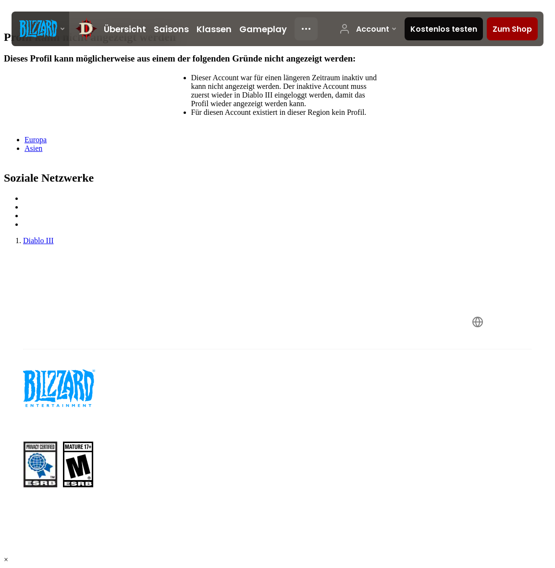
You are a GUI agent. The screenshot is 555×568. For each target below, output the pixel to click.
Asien (33, 148)
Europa (36, 140)
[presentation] (40, 29)
